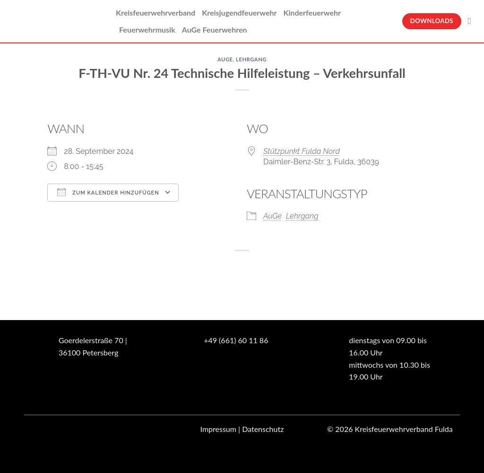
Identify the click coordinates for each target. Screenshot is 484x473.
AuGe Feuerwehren (214, 29)
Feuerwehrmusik (147, 29)
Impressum (218, 428)
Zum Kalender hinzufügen (108, 192)
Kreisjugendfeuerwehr (239, 12)
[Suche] (472, 21)
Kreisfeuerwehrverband (155, 12)
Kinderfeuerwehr (312, 12)
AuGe (225, 59)
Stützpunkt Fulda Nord (301, 151)
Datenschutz (263, 428)
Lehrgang (251, 59)
